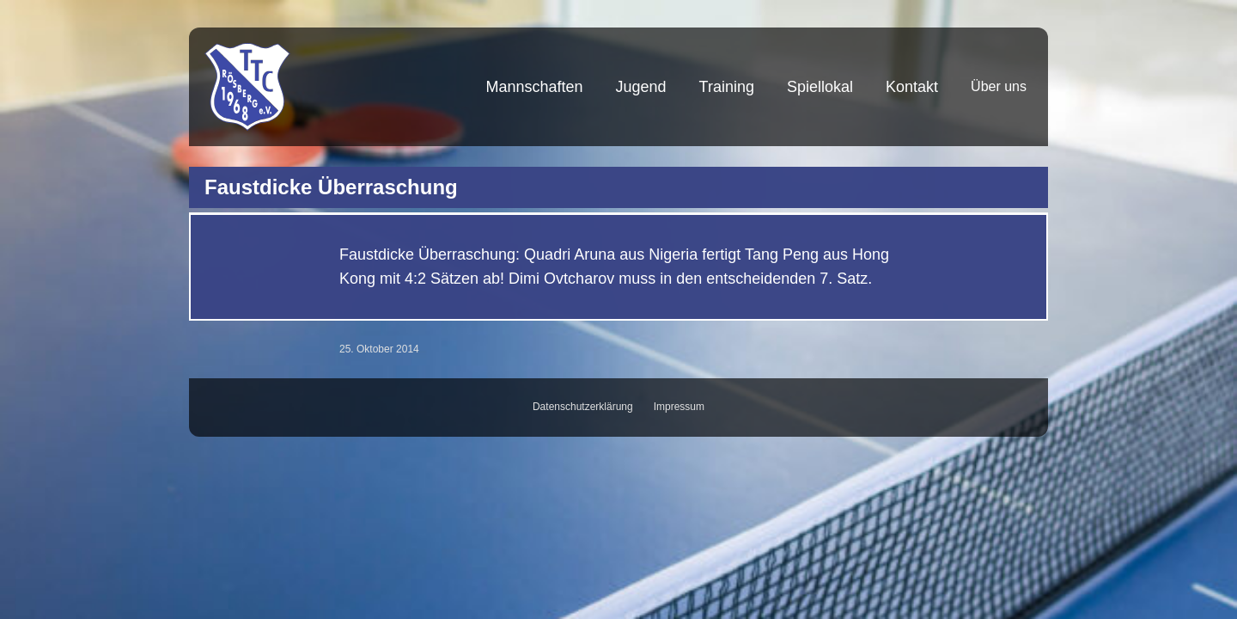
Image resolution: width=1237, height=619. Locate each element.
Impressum (679, 407)
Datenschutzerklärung (583, 407)
